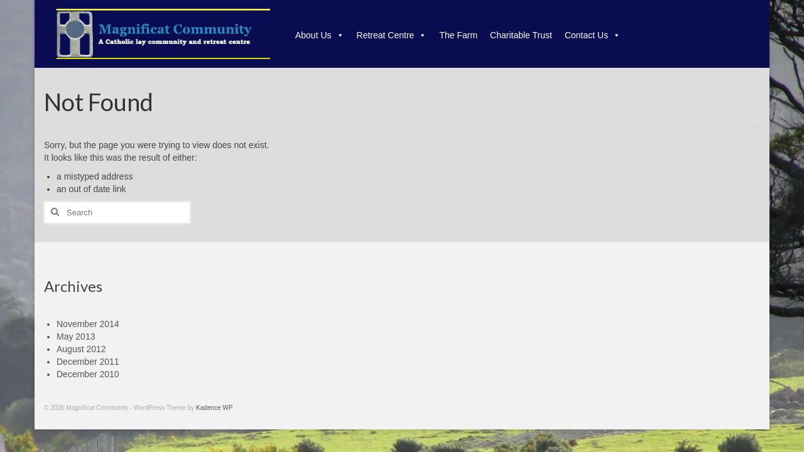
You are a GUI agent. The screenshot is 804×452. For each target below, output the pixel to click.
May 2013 (76, 336)
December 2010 (88, 374)
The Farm (458, 35)
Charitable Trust (521, 35)
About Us (319, 35)
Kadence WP (214, 407)
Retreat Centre (392, 35)
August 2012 (81, 349)
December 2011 (88, 362)
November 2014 (88, 324)
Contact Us (593, 35)
